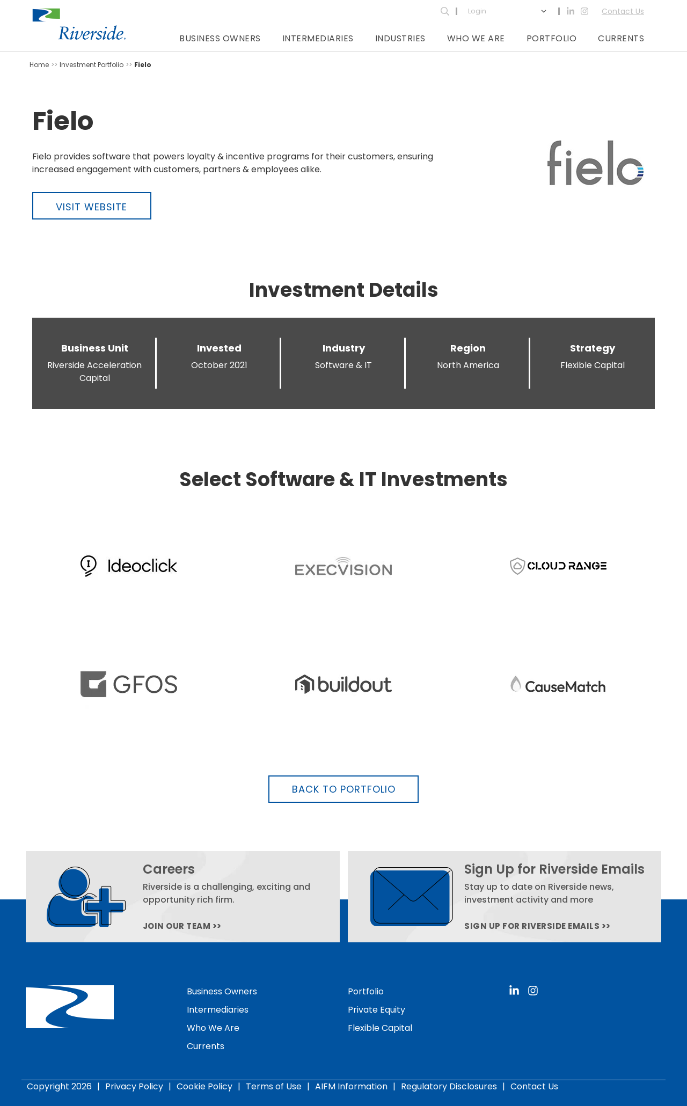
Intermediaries (318, 38)
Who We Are (476, 38)
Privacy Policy (134, 1086)
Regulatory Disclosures (449, 1086)
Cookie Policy (204, 1086)
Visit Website (91, 207)
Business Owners (220, 38)
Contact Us (623, 11)
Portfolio (552, 38)
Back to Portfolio (344, 789)
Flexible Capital (380, 1028)
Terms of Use (274, 1086)
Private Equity (376, 1010)
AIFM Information (351, 1086)
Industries (400, 38)
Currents (621, 38)
